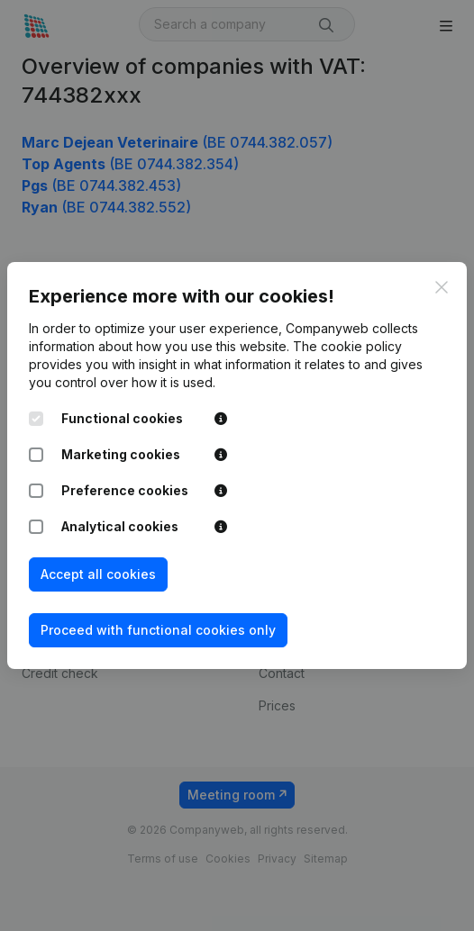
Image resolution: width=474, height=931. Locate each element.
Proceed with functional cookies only (158, 629)
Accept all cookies (98, 574)
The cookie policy (347, 346)
